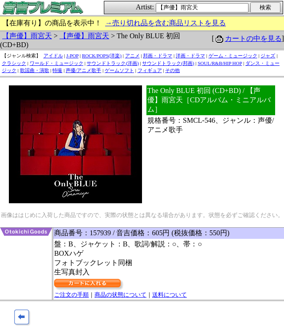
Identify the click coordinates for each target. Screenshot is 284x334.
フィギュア (150, 70)
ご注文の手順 (71, 294)
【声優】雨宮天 (27, 36)
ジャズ (267, 55)
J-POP (72, 55)
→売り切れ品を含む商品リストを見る (165, 23)
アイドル (53, 55)
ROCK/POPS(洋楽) (102, 55)
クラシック (14, 63)
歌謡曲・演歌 (34, 70)
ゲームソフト (119, 70)
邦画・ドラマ (157, 55)
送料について (169, 294)
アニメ (132, 55)
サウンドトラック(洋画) (112, 63)
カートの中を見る (253, 38)
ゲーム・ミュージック (233, 55)
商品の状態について (120, 294)
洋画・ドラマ (190, 55)
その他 (172, 70)
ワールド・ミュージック (56, 63)
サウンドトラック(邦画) (168, 63)
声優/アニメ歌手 (83, 70)
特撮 (57, 70)
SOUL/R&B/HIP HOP (219, 63)
